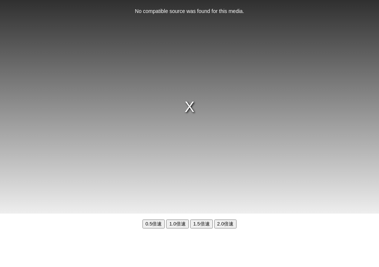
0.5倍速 (153, 224)
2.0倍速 (225, 224)
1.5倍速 (201, 224)
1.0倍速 (177, 224)
